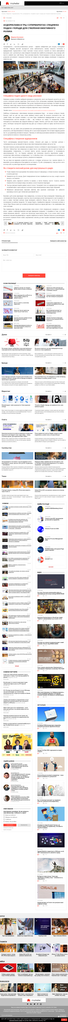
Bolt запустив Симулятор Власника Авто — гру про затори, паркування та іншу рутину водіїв (19, 641)
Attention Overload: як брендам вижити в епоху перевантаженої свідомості (54, 319)
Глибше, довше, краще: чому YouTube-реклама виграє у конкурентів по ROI (8, 974)
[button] (65, 334)
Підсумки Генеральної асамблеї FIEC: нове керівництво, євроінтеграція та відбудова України (18, 533)
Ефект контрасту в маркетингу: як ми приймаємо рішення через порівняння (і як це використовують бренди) (42, 994)
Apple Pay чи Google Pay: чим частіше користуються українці (17, 622)
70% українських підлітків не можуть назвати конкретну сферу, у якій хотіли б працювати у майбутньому (19, 616)
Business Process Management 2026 (54, 539)
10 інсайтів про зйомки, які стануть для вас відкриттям (18, 571)
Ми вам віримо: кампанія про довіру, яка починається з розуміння (43, 974)
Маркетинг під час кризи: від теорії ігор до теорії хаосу (21, 310)
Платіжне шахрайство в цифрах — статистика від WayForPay (20, 635)
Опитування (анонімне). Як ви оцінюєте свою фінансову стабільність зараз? (15, 811)
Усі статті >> (49, 334)
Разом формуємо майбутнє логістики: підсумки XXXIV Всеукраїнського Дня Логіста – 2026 (19, 513)
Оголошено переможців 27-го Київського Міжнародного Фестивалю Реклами (18, 584)
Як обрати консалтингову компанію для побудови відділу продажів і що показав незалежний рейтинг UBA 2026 (18, 520)
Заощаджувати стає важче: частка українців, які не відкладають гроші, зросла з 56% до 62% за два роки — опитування (19, 527)
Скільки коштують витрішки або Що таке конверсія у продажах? (54, 295)
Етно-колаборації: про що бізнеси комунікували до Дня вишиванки (25, 974)
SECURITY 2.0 (48, 558)
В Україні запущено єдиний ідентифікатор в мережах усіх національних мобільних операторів (18, 661)
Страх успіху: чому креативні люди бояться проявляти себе (8, 994)
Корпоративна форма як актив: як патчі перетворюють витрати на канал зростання (22, 326)
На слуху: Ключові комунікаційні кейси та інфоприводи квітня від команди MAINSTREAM (50, 593)
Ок (64, 1019)
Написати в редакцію (10, 232)
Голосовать (10, 824)
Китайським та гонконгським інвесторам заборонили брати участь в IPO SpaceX (15, 682)
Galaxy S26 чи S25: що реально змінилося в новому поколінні (25, 954)
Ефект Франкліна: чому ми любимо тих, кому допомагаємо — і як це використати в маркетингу (59, 994)
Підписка (65, 3)
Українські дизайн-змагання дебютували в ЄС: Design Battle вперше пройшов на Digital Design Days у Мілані (19, 648)
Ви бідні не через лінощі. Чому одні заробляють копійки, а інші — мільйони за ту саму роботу (50, 877)
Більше (17, 665)
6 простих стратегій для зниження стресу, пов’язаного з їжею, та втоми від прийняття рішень (16, 675)
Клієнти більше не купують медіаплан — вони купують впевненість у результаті (50, 775)
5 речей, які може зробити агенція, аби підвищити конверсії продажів (23, 319)
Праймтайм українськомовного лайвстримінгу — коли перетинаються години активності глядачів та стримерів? (19, 540)
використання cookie (15, 1020)
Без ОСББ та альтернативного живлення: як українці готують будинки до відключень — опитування (18, 559)
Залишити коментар (34, 275)
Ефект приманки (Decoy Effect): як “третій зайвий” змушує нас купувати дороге (23, 296)
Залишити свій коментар (58, 240)
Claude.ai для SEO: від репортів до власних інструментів (54, 518)
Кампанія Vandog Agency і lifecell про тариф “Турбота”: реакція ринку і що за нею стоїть (49, 617)
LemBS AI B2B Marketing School (54, 508)
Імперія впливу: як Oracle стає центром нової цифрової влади (50, 903)
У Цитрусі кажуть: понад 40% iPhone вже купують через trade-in (20, 654)
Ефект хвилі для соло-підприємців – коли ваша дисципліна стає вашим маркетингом (16, 708)
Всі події (51, 566)
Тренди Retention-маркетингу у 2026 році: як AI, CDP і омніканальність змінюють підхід (50, 851)
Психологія (4, 981)
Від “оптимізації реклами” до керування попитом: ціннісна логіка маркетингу (53, 311)
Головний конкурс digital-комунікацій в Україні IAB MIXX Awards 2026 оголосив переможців (19, 552)
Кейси (2, 961)
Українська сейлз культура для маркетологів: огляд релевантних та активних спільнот (55, 289)
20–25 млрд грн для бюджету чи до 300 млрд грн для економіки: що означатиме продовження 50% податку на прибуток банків (16, 691)
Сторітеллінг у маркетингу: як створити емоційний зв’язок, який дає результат (55, 304)
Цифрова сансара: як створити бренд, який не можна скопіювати (23, 288)
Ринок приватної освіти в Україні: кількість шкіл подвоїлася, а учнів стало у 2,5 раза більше (19, 603)
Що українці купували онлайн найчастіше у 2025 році (19, 507)
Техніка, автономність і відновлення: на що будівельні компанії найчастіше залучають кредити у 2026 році (16, 701)
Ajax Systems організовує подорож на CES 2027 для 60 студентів (19, 546)
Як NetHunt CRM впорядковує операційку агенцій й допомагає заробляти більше (49, 725)
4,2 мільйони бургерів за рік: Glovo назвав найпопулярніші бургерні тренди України (18, 609)
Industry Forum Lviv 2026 (52, 528)
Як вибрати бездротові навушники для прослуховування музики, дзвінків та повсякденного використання (42, 954)
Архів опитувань (7, 829)
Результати (24, 824)
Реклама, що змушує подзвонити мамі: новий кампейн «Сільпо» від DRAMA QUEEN (50, 642)
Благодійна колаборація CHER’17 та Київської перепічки (19, 597)
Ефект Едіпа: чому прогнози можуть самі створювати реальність (25, 994)
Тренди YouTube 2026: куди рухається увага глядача (49, 750)
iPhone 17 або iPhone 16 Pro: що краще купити (60, 954)
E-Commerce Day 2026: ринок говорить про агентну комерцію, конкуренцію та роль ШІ (18, 577)
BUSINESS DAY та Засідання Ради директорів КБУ (54, 549)
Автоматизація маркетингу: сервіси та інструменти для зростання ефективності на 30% (54, 326)
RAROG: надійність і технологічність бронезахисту (17, 565)
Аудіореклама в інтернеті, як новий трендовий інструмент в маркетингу (34, 110)
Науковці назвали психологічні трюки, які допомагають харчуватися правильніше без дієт (16, 717)
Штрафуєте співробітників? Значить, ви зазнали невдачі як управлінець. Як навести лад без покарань (50, 826)
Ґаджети (3, 941)
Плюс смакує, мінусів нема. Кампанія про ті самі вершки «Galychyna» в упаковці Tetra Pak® (50, 667)
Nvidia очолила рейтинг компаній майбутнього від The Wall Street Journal (16, 724)
